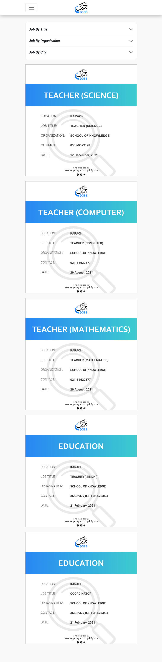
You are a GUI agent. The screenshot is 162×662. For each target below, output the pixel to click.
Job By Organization (44, 41)
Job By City (37, 52)
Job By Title (38, 29)
